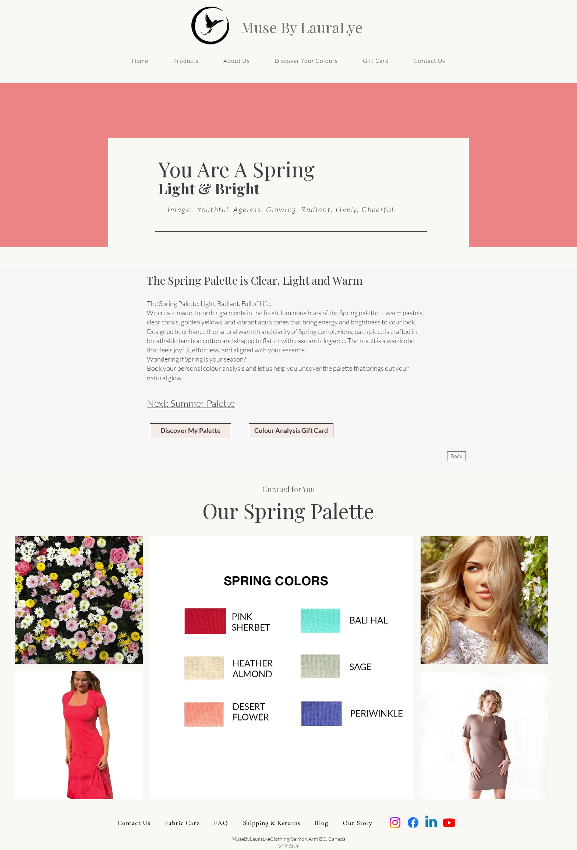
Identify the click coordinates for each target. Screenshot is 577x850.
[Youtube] (449, 822)
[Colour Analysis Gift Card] (291, 430)
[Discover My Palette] (190, 430)
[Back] (456, 456)
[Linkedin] (431, 822)
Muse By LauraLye (302, 27)
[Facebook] (413, 822)
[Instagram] (395, 822)
